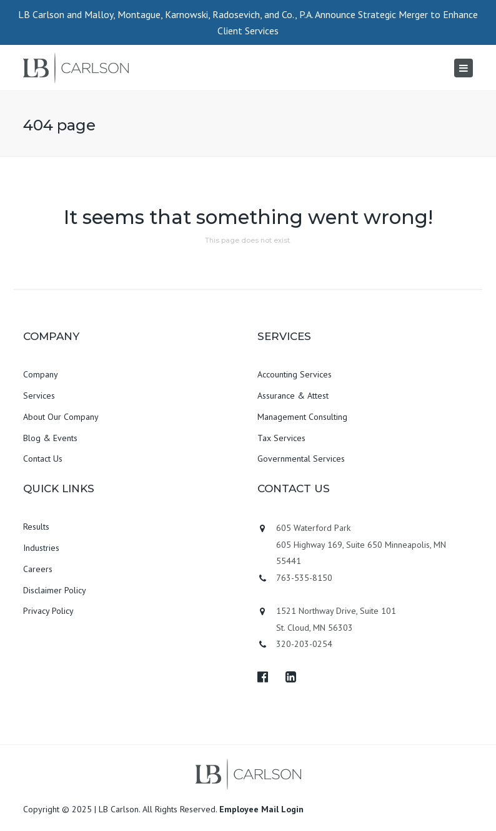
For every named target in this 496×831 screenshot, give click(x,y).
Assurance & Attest (293, 395)
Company (40, 374)
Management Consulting (302, 416)
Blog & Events (50, 438)
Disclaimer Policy (54, 590)
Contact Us (42, 458)
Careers (37, 569)
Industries (41, 547)
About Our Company (61, 416)
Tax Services (281, 438)
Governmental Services (301, 458)
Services (39, 395)
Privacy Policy (48, 610)
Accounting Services (294, 374)
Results (36, 526)
